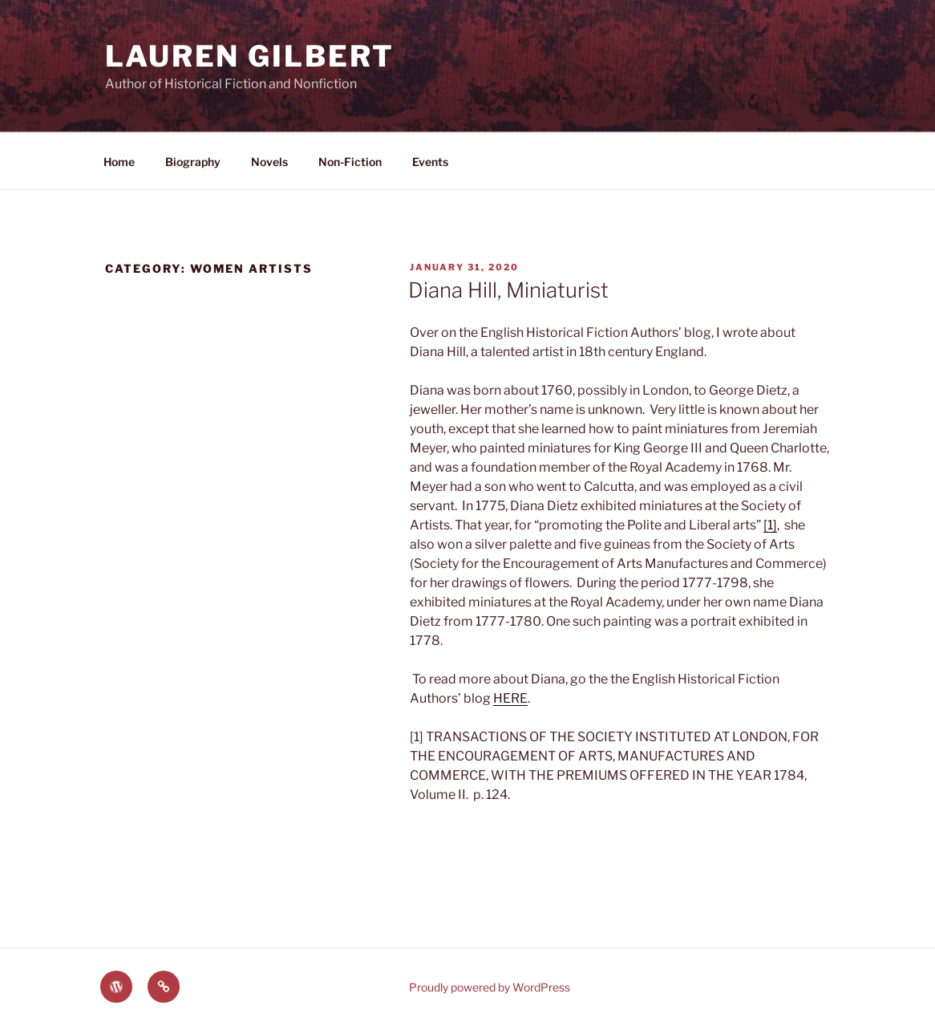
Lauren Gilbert (250, 56)
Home (119, 161)
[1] (770, 525)
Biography (193, 161)
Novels (269, 161)
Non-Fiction (350, 161)
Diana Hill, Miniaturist (508, 290)
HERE (510, 698)
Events (430, 161)
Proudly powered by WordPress (489, 987)
